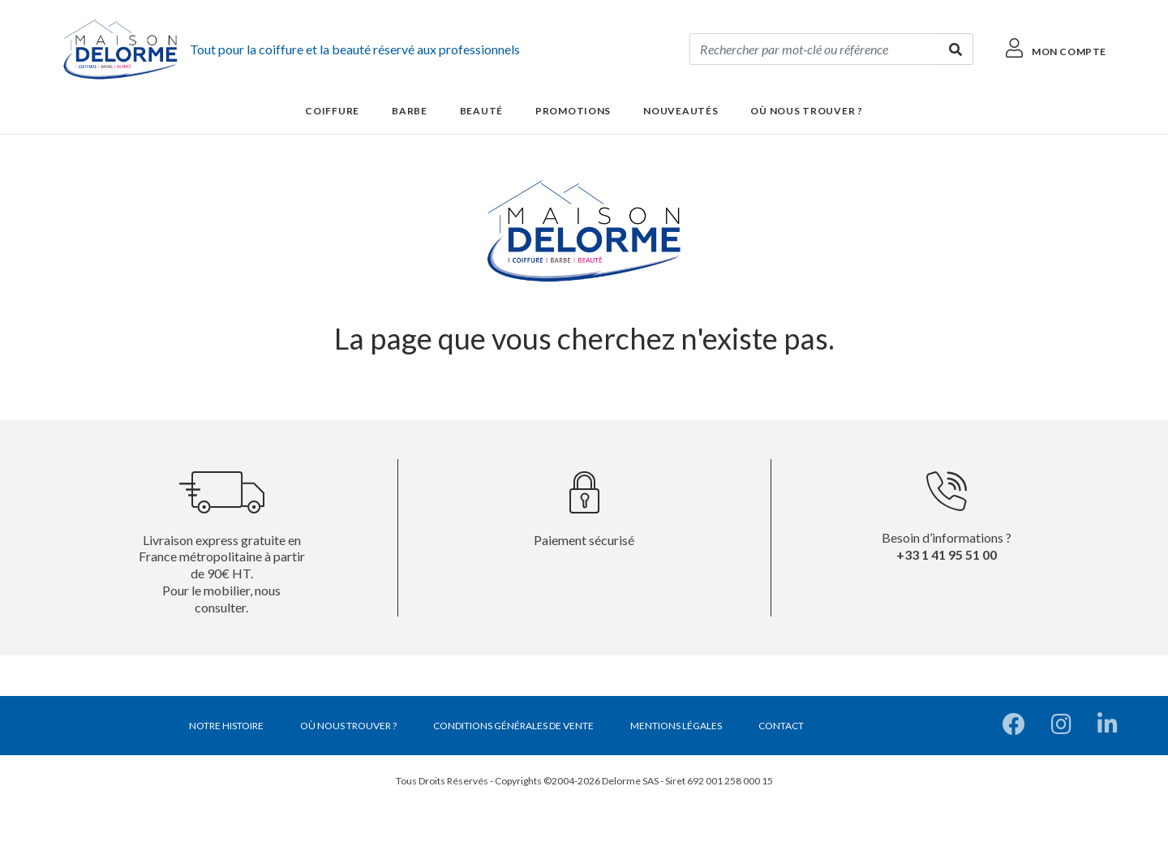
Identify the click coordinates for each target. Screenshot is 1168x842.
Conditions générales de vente (513, 726)
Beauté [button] (481, 111)
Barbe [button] (409, 111)
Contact (781, 726)
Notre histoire (226, 726)
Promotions (573, 111)
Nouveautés (680, 111)
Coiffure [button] (332, 111)
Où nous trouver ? (806, 111)
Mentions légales (676, 726)
